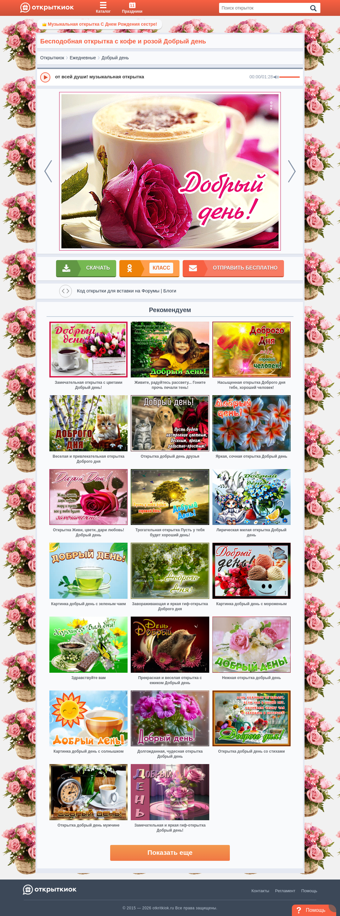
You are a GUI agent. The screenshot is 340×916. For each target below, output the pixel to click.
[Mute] (276, 77)
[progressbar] (289, 77)
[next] (291, 171)
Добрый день (115, 57)
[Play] (45, 77)
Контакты (260, 890)
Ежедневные (83, 57)
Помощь (309, 890)
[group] (170, 77)
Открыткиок (52, 57)
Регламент (285, 890)
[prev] (48, 171)
